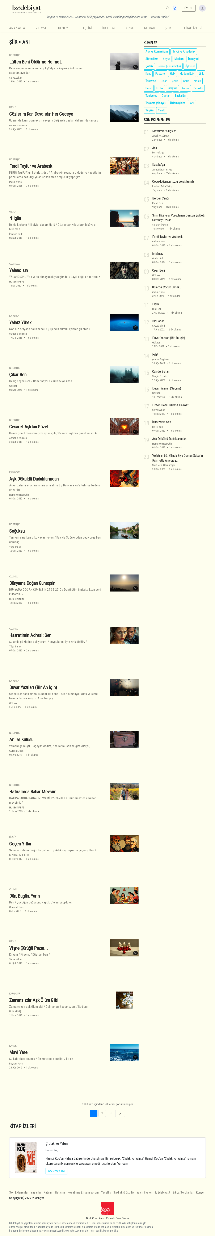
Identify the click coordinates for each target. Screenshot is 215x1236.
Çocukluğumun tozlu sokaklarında (173, 182)
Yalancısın (18, 270)
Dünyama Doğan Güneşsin (32, 583)
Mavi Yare (18, 1052)
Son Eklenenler (18, 1192)
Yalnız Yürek (20, 322)
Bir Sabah (158, 321)
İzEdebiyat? (162, 1192)
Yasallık (106, 1192)
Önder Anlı (157, 258)
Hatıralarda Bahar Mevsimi (33, 791)
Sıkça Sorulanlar (183, 1192)
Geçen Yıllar (20, 843)
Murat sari (157, 426)
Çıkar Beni (18, 374)
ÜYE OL (189, 8)
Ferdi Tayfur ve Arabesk (30, 166)
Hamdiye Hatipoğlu (19, 494)
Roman (149, 28)
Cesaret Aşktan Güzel (28, 426)
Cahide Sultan (160, 372)
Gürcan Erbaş (16, 750)
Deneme (64, 28)
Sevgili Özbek (159, 376)
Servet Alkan (15, 77)
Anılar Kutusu (21, 739)
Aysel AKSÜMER (160, 135)
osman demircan (18, 125)
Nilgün (15, 218)
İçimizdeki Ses (161, 422)
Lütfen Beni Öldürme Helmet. (35, 62)
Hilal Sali (156, 308)
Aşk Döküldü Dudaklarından (34, 479)
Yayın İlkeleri (145, 1192)
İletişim (60, 1192)
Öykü (130, 28)
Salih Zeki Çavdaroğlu (163, 465)
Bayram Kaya (16, 1063)
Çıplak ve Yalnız (57, 1143)
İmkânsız (158, 254)
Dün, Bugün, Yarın (24, 896)
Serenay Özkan (160, 224)
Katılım (48, 1192)
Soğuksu (17, 531)
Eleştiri (86, 28)
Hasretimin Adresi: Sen (30, 635)
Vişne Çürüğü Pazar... (28, 948)
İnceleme (109, 28)
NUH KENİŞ (15, 1011)
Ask (154, 148)
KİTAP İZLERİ (193, 28)
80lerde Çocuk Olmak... (166, 287)
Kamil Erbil (158, 203)
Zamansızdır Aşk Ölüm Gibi (33, 1000)
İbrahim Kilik (15, 234)
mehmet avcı (15, 182)
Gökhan (13, 385)
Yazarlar (36, 1192)
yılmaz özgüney (160, 359)
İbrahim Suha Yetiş (162, 186)
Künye (200, 1192)
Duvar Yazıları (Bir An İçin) (33, 687)
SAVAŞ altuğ (158, 325)
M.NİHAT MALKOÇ (19, 855)
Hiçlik (155, 304)
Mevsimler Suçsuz (164, 131)
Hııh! (155, 355)
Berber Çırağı (160, 198)
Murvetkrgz (158, 152)
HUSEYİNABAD (17, 281)
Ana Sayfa (17, 28)
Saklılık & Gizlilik (123, 1192)
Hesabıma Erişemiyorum (83, 1192)
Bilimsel (41, 28)
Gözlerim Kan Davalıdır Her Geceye (41, 114)
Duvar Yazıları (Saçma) (166, 388)
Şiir (168, 28)
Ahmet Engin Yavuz (162, 169)
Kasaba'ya (158, 165)
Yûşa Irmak (15, 546)
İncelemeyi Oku (56, 1171)
